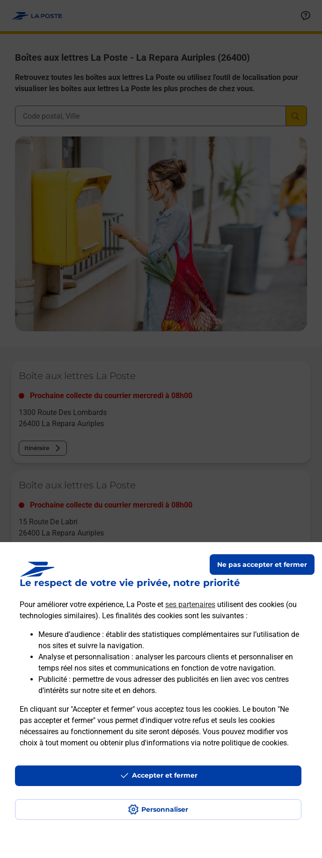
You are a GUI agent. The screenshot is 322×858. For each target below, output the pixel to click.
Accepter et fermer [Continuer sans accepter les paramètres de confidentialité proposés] (165, 775)
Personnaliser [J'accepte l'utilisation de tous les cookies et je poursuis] (164, 809)
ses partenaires (190, 604)
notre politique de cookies (245, 742)
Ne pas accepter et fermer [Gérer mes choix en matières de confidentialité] (262, 564)
